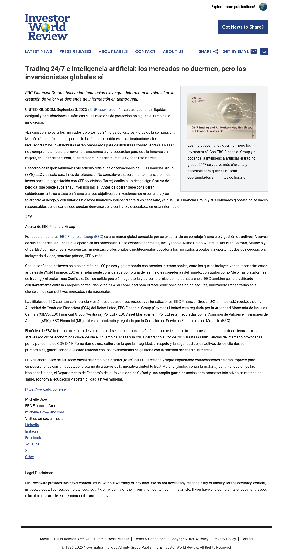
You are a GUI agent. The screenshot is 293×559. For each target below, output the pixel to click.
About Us (173, 51)
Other (29, 457)
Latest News (38, 51)
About (44, 539)
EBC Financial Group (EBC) (81, 236)
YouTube (32, 444)
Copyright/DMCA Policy (189, 539)
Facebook (33, 438)
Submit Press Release (111, 539)
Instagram (33, 431)
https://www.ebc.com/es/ (46, 389)
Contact (145, 51)
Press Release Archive (71, 539)
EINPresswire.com (104, 109)
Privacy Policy (224, 539)
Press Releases (75, 51)
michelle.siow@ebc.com (44, 412)
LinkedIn (32, 425)
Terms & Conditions (149, 539)
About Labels (113, 51)
